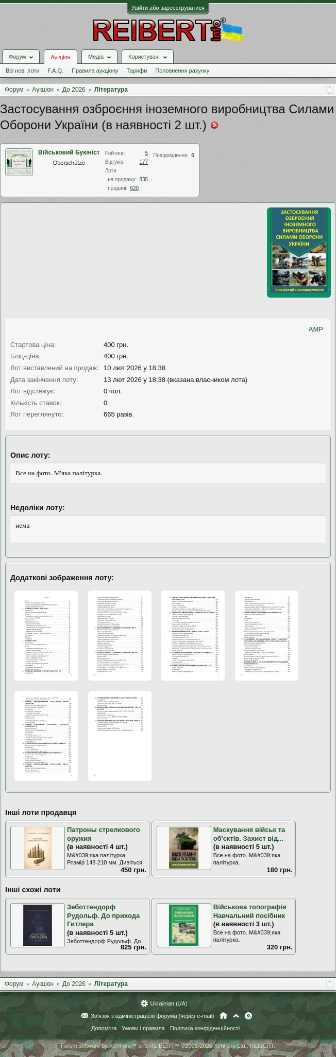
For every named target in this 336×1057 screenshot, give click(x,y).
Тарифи (137, 70)
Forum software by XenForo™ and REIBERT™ (168, 1046)
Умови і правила (143, 1028)
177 (143, 162)
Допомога (103, 1028)
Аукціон (60, 57)
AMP (316, 329)
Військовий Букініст (69, 152)
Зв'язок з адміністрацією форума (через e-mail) (152, 1016)
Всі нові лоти (22, 70)
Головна (223, 1015)
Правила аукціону (95, 70)
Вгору (236, 1015)
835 (143, 179)
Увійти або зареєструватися (168, 8)
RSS (248, 1015)
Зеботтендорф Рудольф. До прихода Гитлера (103, 915)
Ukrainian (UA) (168, 1003)
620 (134, 188)
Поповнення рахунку (182, 70)
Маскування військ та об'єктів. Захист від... (249, 834)
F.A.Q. (55, 70)
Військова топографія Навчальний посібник (250, 911)
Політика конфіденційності (205, 1028)
